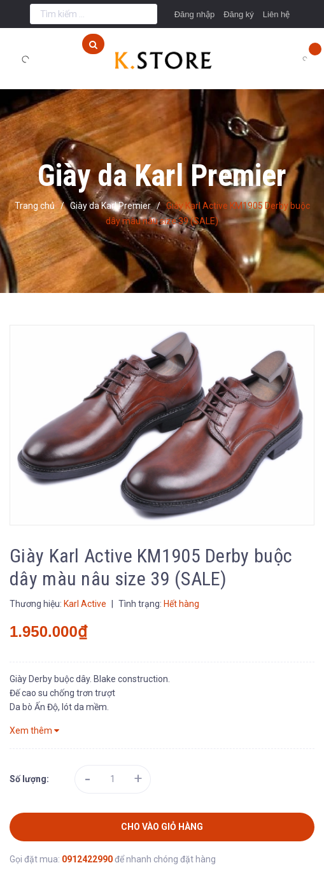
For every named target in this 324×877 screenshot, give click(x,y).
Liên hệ (276, 14)
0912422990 (88, 859)
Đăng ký (238, 14)
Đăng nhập (194, 14)
